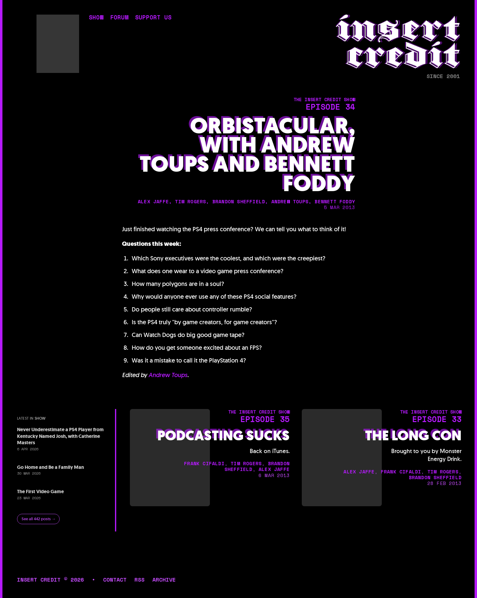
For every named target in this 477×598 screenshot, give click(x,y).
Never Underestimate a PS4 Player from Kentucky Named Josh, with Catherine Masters (60, 436)
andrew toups (289, 201)
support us (153, 18)
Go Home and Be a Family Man (50, 467)
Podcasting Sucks (223, 436)
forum (119, 18)
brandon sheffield (238, 201)
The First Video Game (40, 491)
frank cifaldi (204, 463)
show (96, 18)
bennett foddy (335, 201)
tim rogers (190, 201)
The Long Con (413, 436)
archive (164, 579)
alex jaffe (153, 201)
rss (139, 579)
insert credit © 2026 (50, 579)
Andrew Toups (167, 375)
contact (115, 579)
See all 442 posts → (39, 518)
